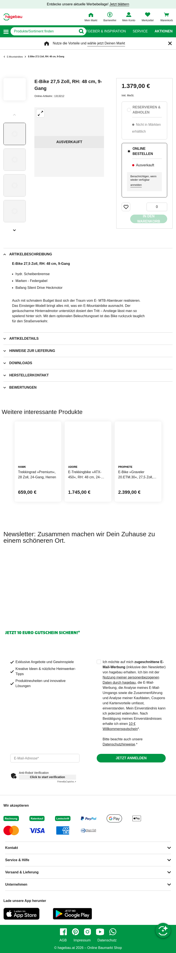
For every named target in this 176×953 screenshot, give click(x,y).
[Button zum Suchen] (79, 31)
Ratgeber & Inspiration (103, 31)
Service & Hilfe (17, 860)
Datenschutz (106, 940)
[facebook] (63, 931)
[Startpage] (12, 17)
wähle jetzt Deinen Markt (106, 43)
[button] (6, 31)
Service (140, 31)
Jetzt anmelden (131, 758)
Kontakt (11, 848)
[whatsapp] (112, 931)
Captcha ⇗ (66, 781)
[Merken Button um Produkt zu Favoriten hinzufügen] (126, 207)
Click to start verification (47, 777)
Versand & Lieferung (22, 872)
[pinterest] (75, 931)
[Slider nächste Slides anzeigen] (14, 229)
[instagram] (87, 931)
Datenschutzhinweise (119, 744)
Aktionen (164, 31)
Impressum (81, 940)
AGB (63, 940)
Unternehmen (16, 884)
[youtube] (100, 931)
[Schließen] (170, 43)
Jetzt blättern (119, 4)
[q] (43, 31)
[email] (45, 758)
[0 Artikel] (157, 207)
